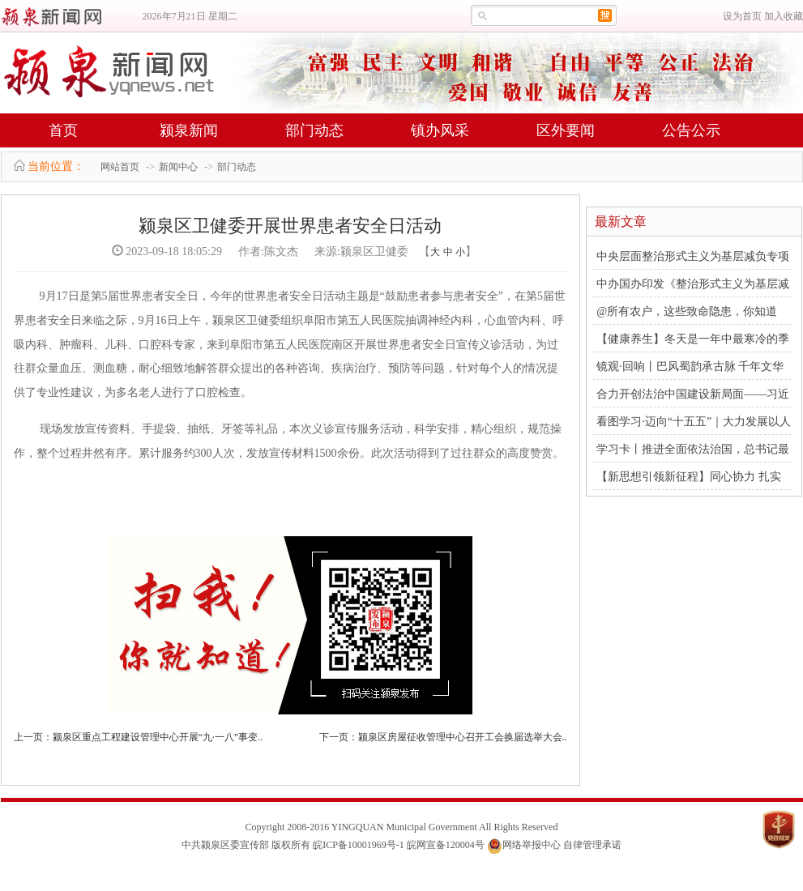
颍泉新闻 (189, 130)
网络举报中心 (531, 844)
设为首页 (742, 16)
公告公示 (691, 130)
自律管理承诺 (592, 844)
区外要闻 (565, 130)
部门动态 (314, 130)
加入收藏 (783, 16)
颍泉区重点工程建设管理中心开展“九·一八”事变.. (158, 737)
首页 (63, 130)
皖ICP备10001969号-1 (358, 844)
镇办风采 (440, 130)
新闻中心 (178, 167)
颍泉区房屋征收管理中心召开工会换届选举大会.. (462, 737)
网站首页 (119, 167)
